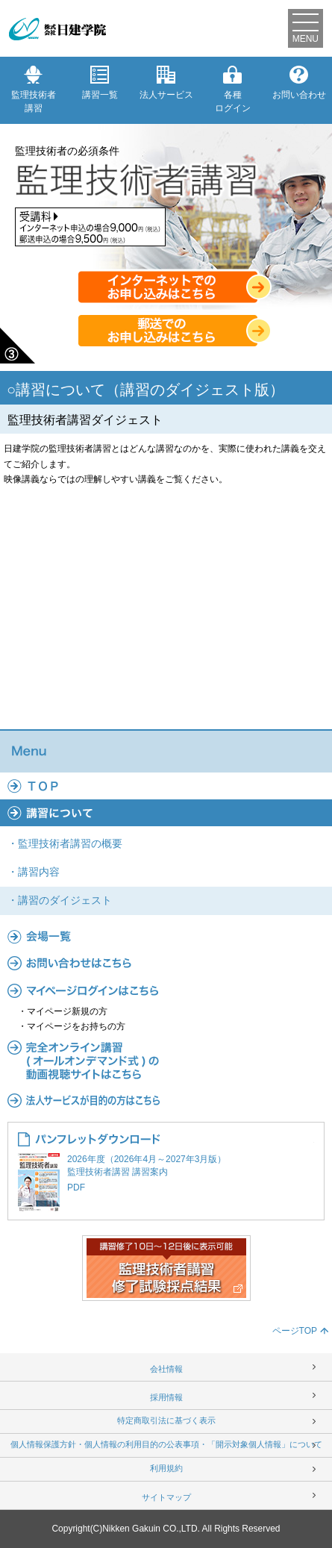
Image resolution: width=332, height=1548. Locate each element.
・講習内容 (33, 872)
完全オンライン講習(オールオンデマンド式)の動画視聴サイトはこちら (166, 1060)
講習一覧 (100, 83)
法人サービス (166, 83)
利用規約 (166, 1468)
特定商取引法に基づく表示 (166, 1420)
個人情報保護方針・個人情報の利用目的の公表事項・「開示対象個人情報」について (166, 1444)
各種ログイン (233, 89)
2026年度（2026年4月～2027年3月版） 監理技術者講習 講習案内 (166, 1174)
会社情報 (166, 1368)
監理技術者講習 (33, 89)
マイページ (166, 990)
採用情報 (166, 1397)
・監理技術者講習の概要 (64, 843)
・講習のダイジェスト (59, 900)
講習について (166, 812)
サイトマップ (166, 1497)
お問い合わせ (299, 83)
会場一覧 (166, 936)
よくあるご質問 (166, 962)
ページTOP (294, 1331)
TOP (166, 786)
